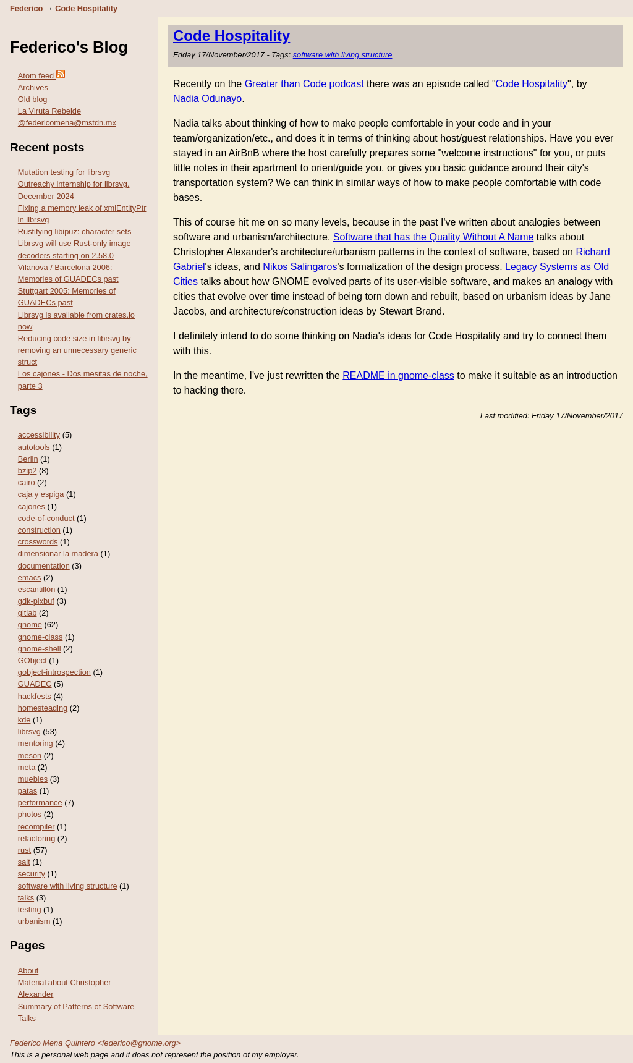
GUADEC (35, 683)
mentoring (35, 743)
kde (24, 719)
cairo (26, 482)
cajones (31, 506)
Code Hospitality (86, 8)
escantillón (36, 589)
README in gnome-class (398, 375)
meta (26, 767)
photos (29, 814)
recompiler (36, 826)
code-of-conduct (46, 518)
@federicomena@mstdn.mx (67, 122)
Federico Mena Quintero (52, 1043)
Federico (26, 8)
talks (26, 897)
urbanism (34, 921)
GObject (32, 660)
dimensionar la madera (58, 553)
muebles (33, 779)
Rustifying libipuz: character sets (75, 231)
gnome (30, 624)
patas (27, 790)
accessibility (39, 434)
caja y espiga (41, 494)
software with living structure (67, 886)
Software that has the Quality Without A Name (433, 237)
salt (24, 861)
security (31, 873)
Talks (27, 1018)
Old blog (33, 99)
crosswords (38, 541)
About (28, 970)
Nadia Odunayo (207, 98)
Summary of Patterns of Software (76, 1006)
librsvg (29, 731)
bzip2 (27, 470)
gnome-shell (39, 648)
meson (29, 755)
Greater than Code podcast (304, 83)
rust (24, 850)
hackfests (34, 696)
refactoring (36, 838)
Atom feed (41, 75)
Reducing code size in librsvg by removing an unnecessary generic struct (77, 350)
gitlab (27, 612)
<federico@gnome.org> (139, 1043)
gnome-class (40, 637)
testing (29, 909)
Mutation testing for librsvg (64, 172)
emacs (29, 577)
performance (40, 802)
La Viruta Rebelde (49, 111)
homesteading (42, 708)
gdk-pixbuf (36, 601)
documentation (44, 565)
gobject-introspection (54, 672)
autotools (34, 447)
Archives (33, 87)
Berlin (28, 459)
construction (39, 530)
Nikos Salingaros (300, 266)
